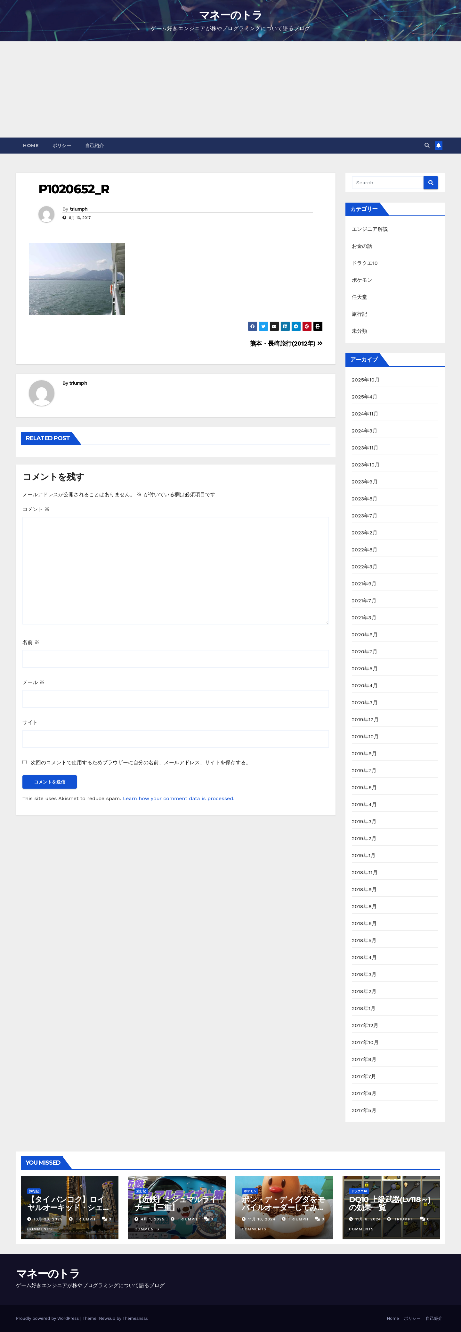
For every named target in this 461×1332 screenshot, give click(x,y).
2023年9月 (365, 482)
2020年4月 (365, 686)
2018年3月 (364, 974)
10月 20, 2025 (48, 1219)
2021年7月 (364, 601)
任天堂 (360, 297)
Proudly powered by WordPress (48, 1318)
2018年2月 (364, 991)
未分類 (360, 331)
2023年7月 (364, 516)
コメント (36, 509)
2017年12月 (365, 1025)
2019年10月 (365, 736)
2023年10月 (366, 465)
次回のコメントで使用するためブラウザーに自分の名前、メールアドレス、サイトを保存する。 (141, 762)
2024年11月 (365, 414)
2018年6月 (364, 923)
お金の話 (362, 246)
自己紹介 (94, 145)
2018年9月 (364, 889)
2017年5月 (364, 1110)
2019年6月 (364, 787)
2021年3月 (364, 618)
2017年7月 (364, 1076)
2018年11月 (365, 872)
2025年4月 (365, 397)
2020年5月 (365, 669)
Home (30, 145)
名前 (30, 642)
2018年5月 (364, 940)
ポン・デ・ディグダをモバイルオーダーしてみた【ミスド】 (283, 1207)
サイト (30, 722)
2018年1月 (364, 1008)
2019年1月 (364, 855)
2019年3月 (364, 821)
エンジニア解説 (370, 229)
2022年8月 (365, 550)
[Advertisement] (230, 89)
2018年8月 (364, 906)
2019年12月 (365, 719)
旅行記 (360, 314)
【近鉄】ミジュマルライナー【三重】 (175, 1203)
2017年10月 (365, 1042)
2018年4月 (364, 957)
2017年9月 (364, 1059)
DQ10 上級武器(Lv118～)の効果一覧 (390, 1203)
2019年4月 (364, 804)
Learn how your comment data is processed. (179, 798)
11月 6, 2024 (368, 1219)
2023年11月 (365, 448)
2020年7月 (365, 652)
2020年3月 (365, 703)
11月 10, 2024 (261, 1219)
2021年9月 (364, 584)
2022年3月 (365, 567)
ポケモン (362, 280)
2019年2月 (364, 838)
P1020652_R (73, 189)
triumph (79, 209)
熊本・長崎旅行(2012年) (286, 343)
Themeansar (135, 1318)
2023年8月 (365, 499)
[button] (427, 145)
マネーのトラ (231, 15)
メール (33, 682)
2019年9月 (364, 753)
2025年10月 (366, 380)
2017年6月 (364, 1093)
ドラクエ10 (365, 263)
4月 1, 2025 (153, 1219)
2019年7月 (364, 770)
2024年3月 (365, 431)
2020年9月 (365, 635)
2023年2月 (365, 533)
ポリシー (62, 145)
